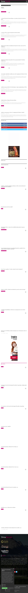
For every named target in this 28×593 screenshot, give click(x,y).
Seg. (4, 333)
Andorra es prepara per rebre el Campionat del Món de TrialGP (12, 112)
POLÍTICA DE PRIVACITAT (22, 586)
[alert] (7, 580)
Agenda (2, 105)
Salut (2, 208)
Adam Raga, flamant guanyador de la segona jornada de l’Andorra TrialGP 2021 (13, 60)
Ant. (2, 333)
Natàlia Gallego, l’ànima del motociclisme (8, 100)
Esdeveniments (3, 11)
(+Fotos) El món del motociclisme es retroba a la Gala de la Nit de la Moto (13, 19)
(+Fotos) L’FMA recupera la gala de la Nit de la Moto (10, 32)
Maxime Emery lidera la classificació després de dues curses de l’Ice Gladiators (13, 46)
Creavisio (15, 591)
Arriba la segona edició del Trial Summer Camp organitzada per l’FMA (14, 87)
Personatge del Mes (3, 229)
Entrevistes (3, 93)
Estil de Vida (2, 188)
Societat (2, 67)
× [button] (13, 568)
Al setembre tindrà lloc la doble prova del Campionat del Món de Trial (14, 74)
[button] (7, 589)
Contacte (16, 586)
